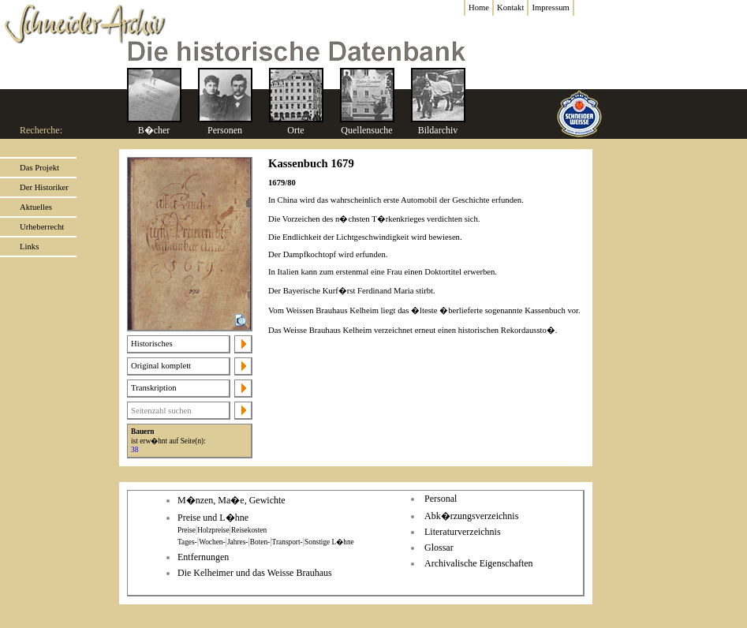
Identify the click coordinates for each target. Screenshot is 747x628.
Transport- (287, 542)
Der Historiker (44, 187)
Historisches (152, 343)
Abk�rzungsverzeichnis (471, 515)
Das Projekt (39, 167)
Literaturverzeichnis (462, 531)
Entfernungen (203, 557)
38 (134, 450)
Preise (186, 530)
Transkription (154, 387)
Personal (440, 498)
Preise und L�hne (212, 517)
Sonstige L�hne (329, 542)
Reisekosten (249, 530)
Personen (224, 130)
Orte (295, 130)
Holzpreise (213, 530)
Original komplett (161, 365)
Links (29, 246)
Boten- (260, 542)
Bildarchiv (438, 130)
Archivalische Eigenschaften (478, 563)
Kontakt (510, 7)
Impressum (550, 7)
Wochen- (212, 542)
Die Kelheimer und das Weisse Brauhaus (254, 572)
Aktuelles (36, 207)
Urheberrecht (42, 226)
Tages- (187, 542)
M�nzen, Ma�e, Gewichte (231, 500)
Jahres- (237, 542)
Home (479, 7)
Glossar (439, 547)
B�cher (154, 130)
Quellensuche (366, 130)
